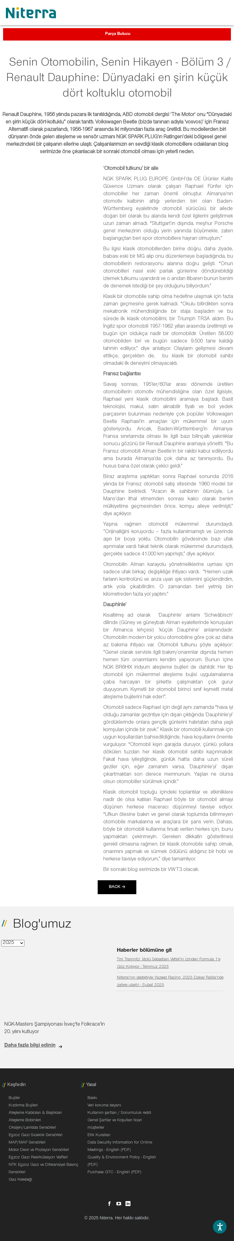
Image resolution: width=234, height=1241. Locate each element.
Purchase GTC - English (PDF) (114, 1172)
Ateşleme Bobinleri (25, 1120)
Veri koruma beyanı (104, 1106)
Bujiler (14, 1098)
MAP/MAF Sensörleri (27, 1143)
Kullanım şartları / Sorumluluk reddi (119, 1113)
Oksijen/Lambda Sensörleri (32, 1128)
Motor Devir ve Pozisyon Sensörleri (39, 1150)
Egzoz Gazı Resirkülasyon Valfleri (38, 1158)
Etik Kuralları (98, 1135)
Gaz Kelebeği (20, 1180)
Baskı (92, 1098)
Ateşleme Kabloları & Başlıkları (35, 1113)
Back (114, 887)
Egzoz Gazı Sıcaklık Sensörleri (35, 1135)
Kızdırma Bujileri (23, 1106)
